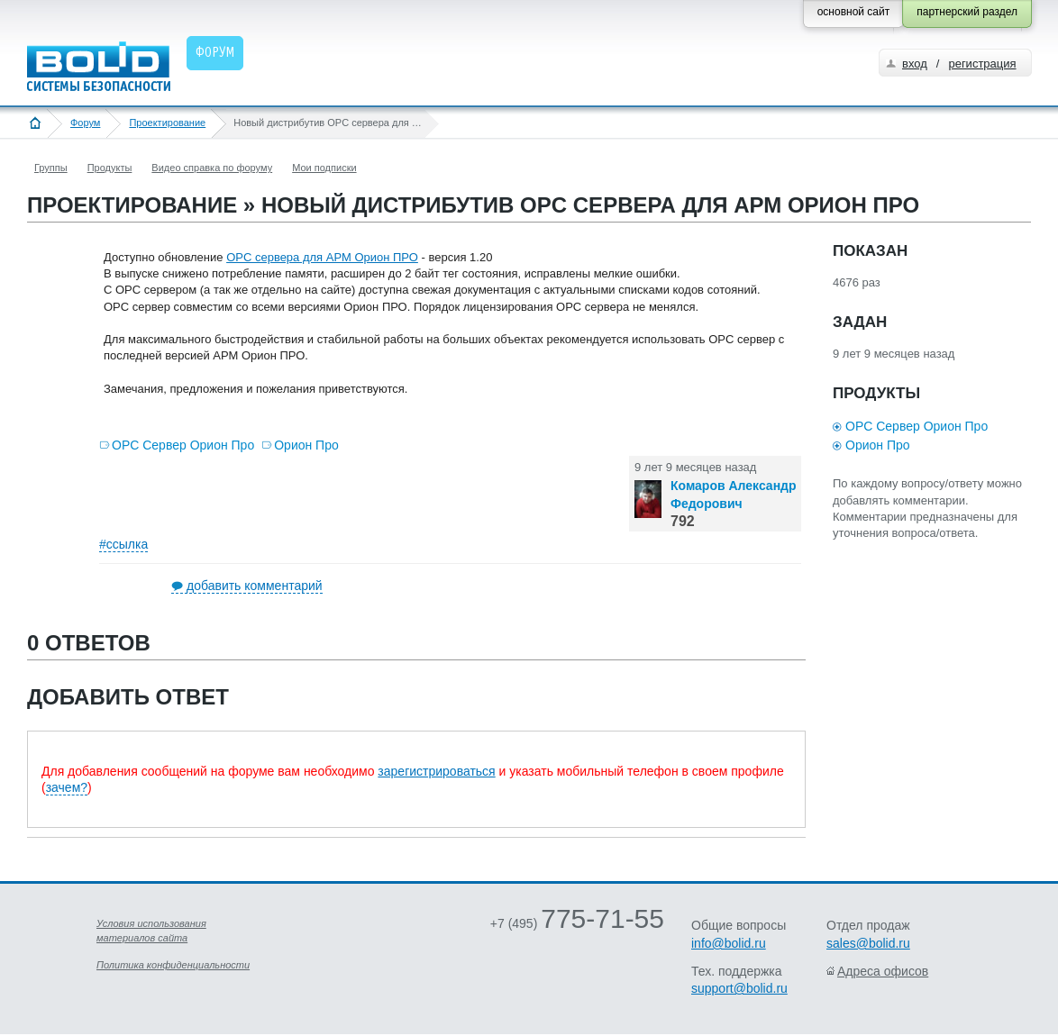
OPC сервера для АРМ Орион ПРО (322, 257)
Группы (51, 167)
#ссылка (123, 544)
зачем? (66, 787)
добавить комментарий (255, 585)
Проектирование (167, 122)
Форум (85, 122)
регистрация (982, 63)
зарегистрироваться (436, 771)
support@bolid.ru (739, 988)
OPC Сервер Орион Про (183, 445)
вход (914, 63)
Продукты (109, 167)
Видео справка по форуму (211, 167)
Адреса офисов (882, 971)
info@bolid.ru (728, 943)
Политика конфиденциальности (173, 964)
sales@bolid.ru (868, 943)
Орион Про (306, 445)
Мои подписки (324, 167)
